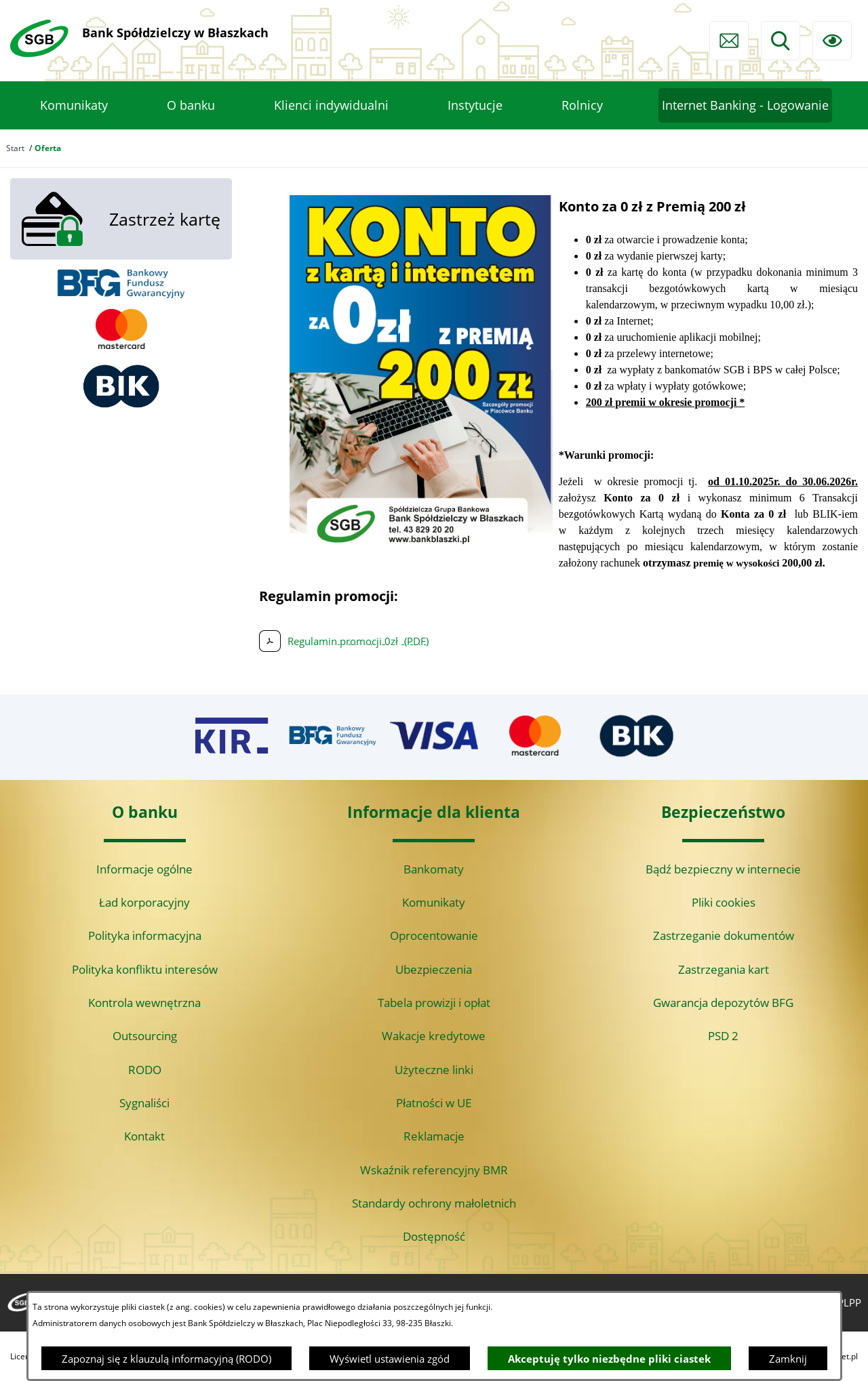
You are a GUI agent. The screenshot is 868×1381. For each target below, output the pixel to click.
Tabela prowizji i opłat (434, 1002)
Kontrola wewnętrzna (144, 1002)
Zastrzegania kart (723, 969)
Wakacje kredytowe (434, 1036)
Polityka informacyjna (144, 935)
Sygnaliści (144, 1103)
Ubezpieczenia (433, 969)
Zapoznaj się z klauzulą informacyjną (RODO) (166, 1358)
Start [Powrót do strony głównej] (15, 148)
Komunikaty (433, 902)
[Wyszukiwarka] (780, 40)
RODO (144, 1069)
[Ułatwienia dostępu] (832, 40)
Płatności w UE (433, 1103)
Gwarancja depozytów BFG (723, 1002)
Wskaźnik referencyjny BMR (434, 1170)
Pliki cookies (723, 902)
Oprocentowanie (434, 935)
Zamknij (788, 1358)
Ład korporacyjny (144, 902)
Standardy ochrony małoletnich (434, 1203)
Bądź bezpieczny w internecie (723, 869)
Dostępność (434, 1236)
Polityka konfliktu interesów (145, 969)
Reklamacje (434, 1136)
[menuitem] (74, 105)
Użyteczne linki (434, 1069)
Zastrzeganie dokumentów (723, 935)
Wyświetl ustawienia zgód (390, 1358)
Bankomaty (433, 869)
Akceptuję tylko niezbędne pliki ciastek (609, 1358)
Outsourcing (145, 1036)
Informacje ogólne (144, 869)
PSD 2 (723, 1036)
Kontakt (144, 1136)
